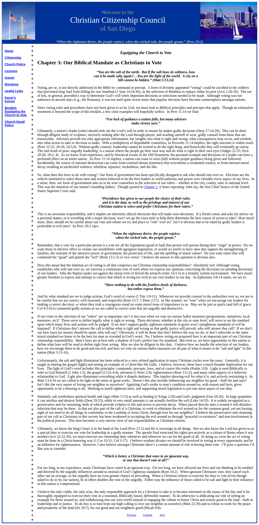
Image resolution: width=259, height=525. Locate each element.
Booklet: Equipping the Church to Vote (16, 111)
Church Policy (15, 64)
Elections (11, 84)
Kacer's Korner (10, 99)
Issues (9, 77)
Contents (148, 515)
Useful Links (14, 91)
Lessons (11, 71)
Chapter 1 (151, 187)
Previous (131, 515)
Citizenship (13, 57)
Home (9, 51)
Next (162, 515)
